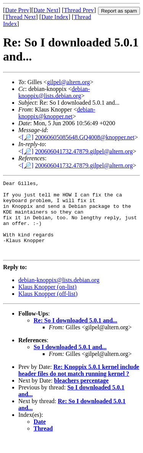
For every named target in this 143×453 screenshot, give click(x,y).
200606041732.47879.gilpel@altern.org (84, 151)
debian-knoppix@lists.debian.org (54, 92)
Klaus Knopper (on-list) (47, 301)
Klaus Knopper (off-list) (47, 308)
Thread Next (20, 17)
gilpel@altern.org (68, 82)
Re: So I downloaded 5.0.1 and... (75, 335)
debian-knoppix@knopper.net (56, 113)
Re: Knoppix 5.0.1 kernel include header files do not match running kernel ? (78, 385)
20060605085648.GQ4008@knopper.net (85, 137)
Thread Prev (79, 10)
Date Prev (17, 10)
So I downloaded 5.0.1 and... (70, 362)
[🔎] (28, 137)
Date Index (54, 17)
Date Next (46, 10)
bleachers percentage (81, 395)
